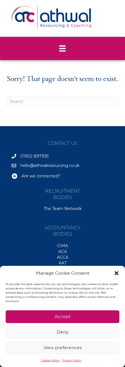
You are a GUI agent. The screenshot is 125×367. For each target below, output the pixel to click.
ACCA (62, 257)
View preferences (63, 347)
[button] (116, 273)
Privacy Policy (71, 360)
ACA (62, 251)
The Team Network (63, 208)
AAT (63, 263)
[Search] (62, 101)
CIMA (62, 245)
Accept (63, 316)
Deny (62, 332)
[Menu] (62, 48)
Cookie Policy (50, 360)
